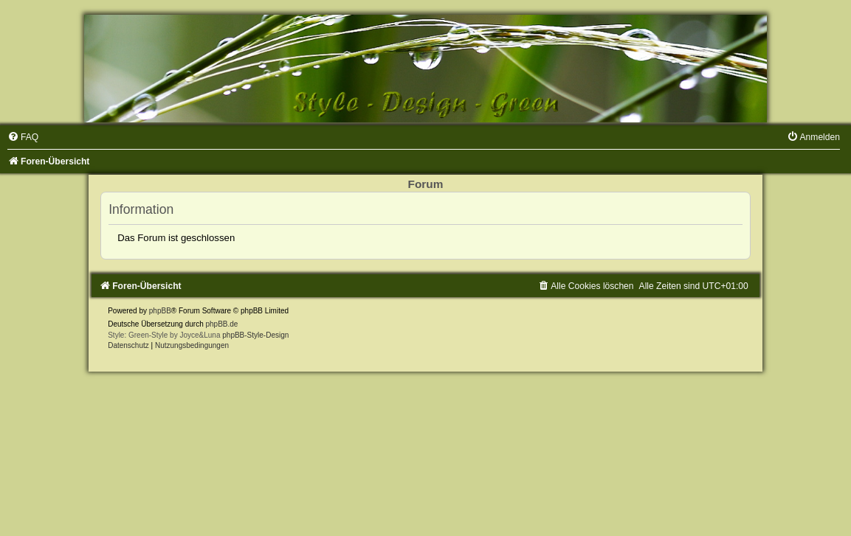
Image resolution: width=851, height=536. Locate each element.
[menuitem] (22, 137)
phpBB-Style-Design (255, 335)
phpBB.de (221, 324)
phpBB (160, 311)
